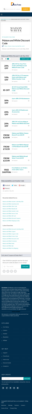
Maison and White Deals (8, 243)
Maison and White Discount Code (11, 238)
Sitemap (10, 405)
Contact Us (5, 366)
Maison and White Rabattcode (10, 208)
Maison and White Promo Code (10, 236)
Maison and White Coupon (9, 231)
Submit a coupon (25, 58)
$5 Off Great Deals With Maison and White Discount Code (20, 88)
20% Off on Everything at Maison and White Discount (20, 122)
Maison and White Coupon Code (10, 234)
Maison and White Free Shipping (10, 248)
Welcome (3, 405)
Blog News (5, 337)
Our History (6, 327)
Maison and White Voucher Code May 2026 (13, 201)
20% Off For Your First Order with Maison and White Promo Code (19, 65)
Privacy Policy (13, 408)
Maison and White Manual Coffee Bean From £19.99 (20, 145)
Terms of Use (4, 408)
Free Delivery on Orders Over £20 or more (19, 168)
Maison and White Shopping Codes (11, 220)
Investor (5, 333)
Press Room (6, 356)
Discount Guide (7, 363)
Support (5, 353)
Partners (17, 405)
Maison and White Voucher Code (10, 211)
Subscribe (25, 266)
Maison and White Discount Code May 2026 (13, 229)
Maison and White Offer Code (10, 206)
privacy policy (5, 384)
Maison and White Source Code (10, 213)
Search (25, 9)
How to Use (6, 359)
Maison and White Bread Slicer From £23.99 (20, 157)
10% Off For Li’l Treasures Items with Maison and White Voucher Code (20, 77)
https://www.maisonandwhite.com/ (14, 46)
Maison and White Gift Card (9, 216)
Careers (5, 330)
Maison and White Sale (8, 246)
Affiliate (5, 340)
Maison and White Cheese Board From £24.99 (20, 134)
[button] (7, 185)
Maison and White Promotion (10, 241)
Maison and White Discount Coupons (11, 218)
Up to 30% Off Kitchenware (21, 98)
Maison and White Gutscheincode (11, 204)
